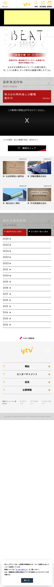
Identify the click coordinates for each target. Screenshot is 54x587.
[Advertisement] (27, 17)
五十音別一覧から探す (39, 232)
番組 (27, 366)
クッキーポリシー (21, 569)
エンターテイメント (27, 374)
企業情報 (27, 390)
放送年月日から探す (14, 232)
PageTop (48, 351)
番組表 (49, 4)
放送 (27, 382)
